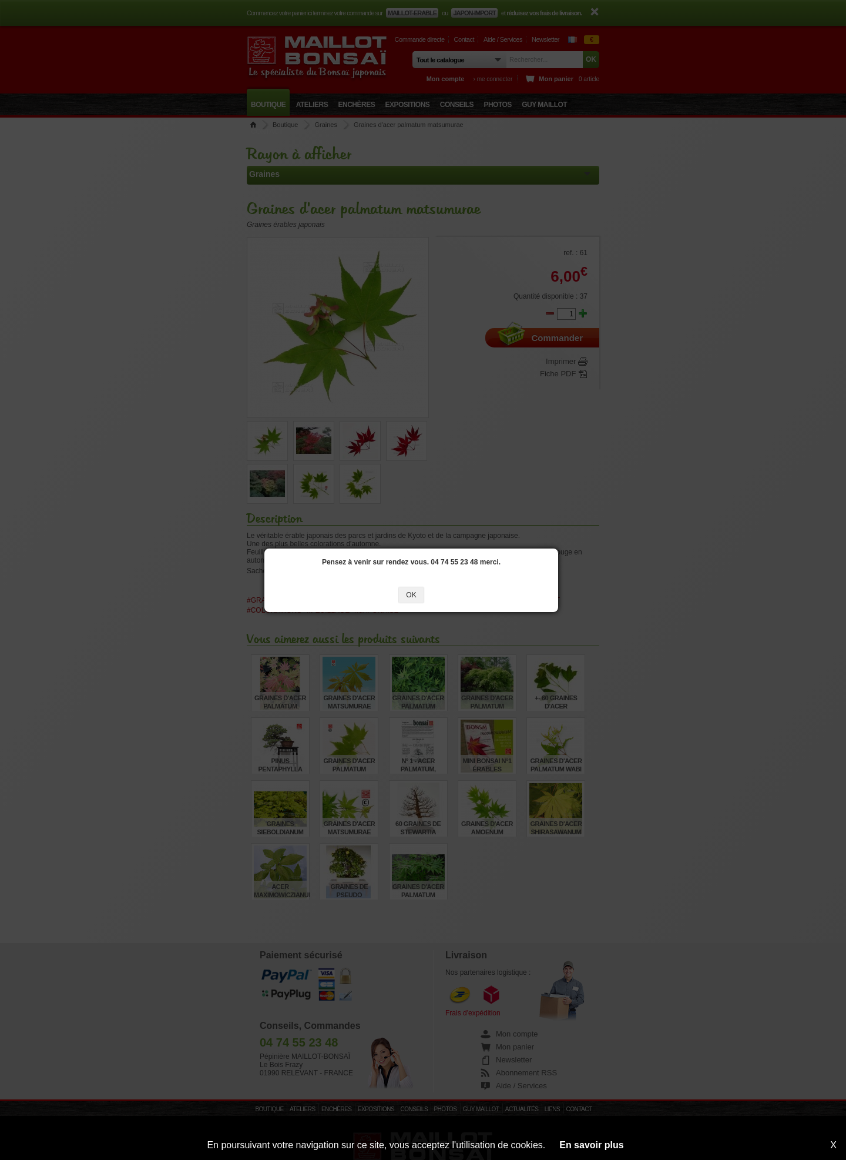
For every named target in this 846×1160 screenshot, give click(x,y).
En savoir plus (591, 1145)
